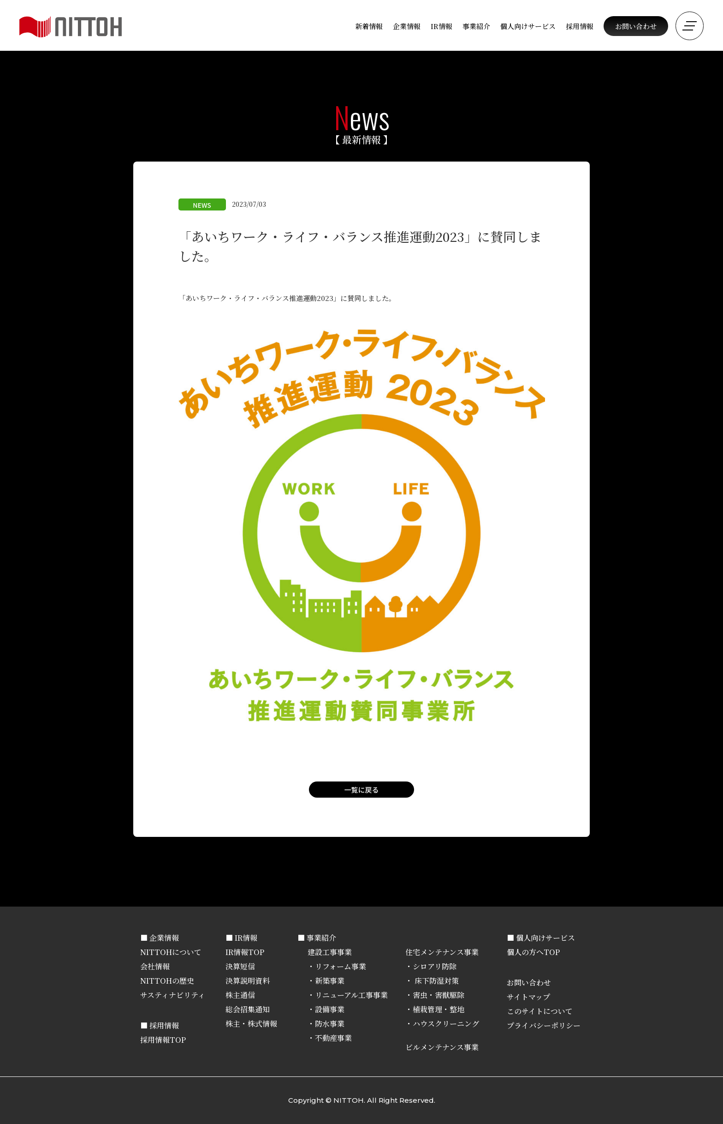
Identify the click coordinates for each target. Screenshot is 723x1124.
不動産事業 (333, 1038)
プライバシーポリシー (544, 1025)
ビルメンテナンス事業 (442, 1047)
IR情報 (441, 26)
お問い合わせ (636, 26)
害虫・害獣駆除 (438, 995)
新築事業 (329, 980)
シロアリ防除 (434, 966)
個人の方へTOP (533, 952)
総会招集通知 (247, 1009)
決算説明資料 (247, 980)
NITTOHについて (170, 952)
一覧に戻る (361, 789)
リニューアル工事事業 (351, 995)
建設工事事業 (330, 952)
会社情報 (155, 966)
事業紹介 (476, 26)
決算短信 (240, 966)
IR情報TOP (244, 952)
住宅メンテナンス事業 (442, 952)
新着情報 (369, 26)
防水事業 (329, 1023)
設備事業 (329, 1009)
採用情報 (579, 26)
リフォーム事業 (340, 966)
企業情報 (407, 26)
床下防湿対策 (436, 980)
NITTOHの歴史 (167, 980)
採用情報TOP (163, 1039)
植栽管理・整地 (438, 1009)
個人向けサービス (528, 26)
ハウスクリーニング (446, 1023)
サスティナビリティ (172, 995)
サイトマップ (528, 997)
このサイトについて (540, 1011)
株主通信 (240, 995)
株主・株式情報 (251, 1023)
